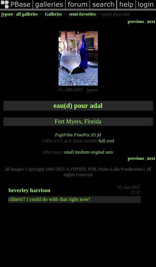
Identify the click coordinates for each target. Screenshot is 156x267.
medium (82, 152)
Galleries (53, 14)
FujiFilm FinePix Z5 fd (78, 135)
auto (109, 152)
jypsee (7, 14)
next (151, 21)
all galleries (26, 14)
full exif (106, 141)
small (69, 152)
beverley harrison (29, 190)
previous (136, 21)
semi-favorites (82, 14)
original (97, 152)
